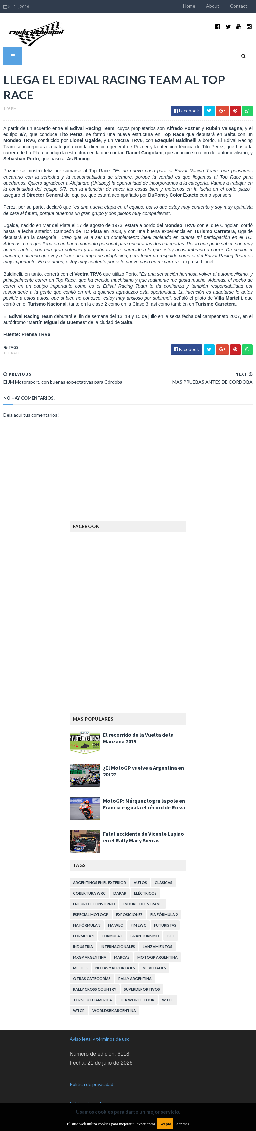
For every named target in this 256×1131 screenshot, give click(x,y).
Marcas (122, 957)
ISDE (171, 936)
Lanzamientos (157, 946)
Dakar (119, 893)
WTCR (79, 1010)
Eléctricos (145, 893)
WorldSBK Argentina (114, 1010)
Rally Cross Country (94, 989)
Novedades (154, 968)
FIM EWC (138, 925)
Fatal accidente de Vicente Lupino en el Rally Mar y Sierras (143, 837)
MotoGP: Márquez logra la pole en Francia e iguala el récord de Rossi (144, 804)
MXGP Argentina (89, 957)
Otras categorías (92, 978)
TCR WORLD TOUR (137, 1000)
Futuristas (165, 925)
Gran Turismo (144, 936)
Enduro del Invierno (94, 904)
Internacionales (118, 946)
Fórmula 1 (83, 936)
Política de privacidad (91, 1084)
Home (189, 6)
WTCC (168, 1000)
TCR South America (92, 1000)
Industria (83, 946)
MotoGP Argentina (157, 957)
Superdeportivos (142, 989)
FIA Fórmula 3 (86, 925)
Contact (238, 6)
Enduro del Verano (143, 904)
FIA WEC (115, 925)
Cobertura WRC (89, 893)
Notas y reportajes (115, 968)
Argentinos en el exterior (99, 882)
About (212, 6)
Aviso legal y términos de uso (100, 1039)
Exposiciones (129, 914)
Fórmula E (112, 936)
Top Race (11, 353)
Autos (140, 882)
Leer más (181, 1124)
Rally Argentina (135, 978)
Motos (80, 968)
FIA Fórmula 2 (164, 914)
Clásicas (163, 882)
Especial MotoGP (90, 914)
